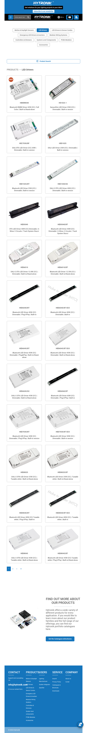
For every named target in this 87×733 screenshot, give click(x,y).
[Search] (28, 17)
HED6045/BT (24, 348)
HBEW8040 (24, 103)
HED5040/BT (63, 224)
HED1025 (62, 143)
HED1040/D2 (63, 184)
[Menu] (10, 17)
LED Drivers (43, 30)
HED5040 (24, 224)
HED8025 (24, 472)
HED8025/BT (63, 472)
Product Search (43, 61)
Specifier (41, 688)
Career (67, 682)
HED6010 (24, 267)
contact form (18, 689)
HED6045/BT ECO (63, 348)
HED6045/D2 (24, 391)
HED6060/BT (63, 391)
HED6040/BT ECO (63, 308)
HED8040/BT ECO (63, 513)
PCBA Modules (66, 40)
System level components (30, 713)
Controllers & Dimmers (24, 40)
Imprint (54, 678)
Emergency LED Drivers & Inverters (32, 35)
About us (68, 678)
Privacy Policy (56, 682)
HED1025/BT (24, 184)
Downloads (55, 691)
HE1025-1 (63, 103)
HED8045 (24, 553)
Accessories (43, 45)
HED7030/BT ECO (63, 432)
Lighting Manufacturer (43, 680)
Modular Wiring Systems (58, 35)
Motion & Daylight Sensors (24, 30)
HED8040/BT (24, 513)
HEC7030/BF (24, 143)
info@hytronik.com (16, 684)
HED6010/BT (63, 267)
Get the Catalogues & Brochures (60, 639)
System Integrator (44, 684)
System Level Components (46, 40)
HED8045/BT (63, 553)
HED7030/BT (24, 432)
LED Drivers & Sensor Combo (62, 30)
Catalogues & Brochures (56, 686)
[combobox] (20, 17)
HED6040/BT (24, 308)
